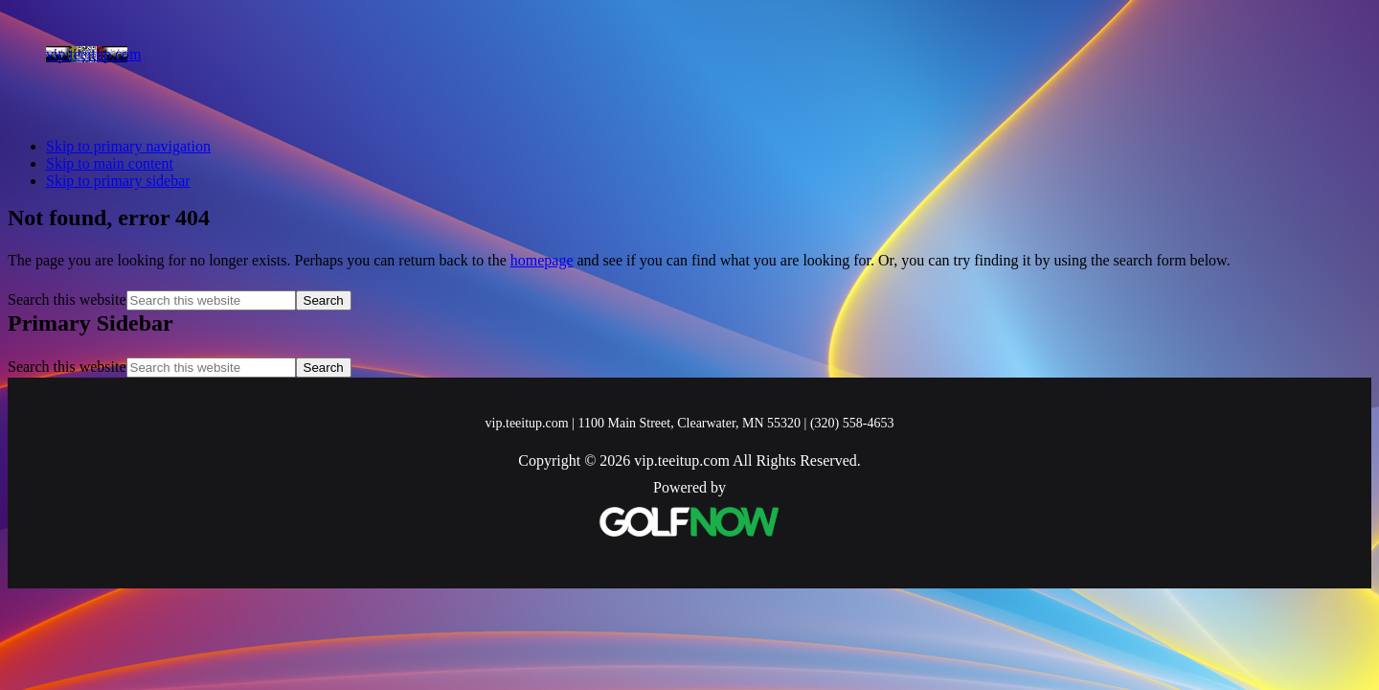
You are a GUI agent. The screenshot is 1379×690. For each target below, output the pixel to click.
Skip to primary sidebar (118, 180)
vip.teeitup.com (94, 54)
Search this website (67, 299)
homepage (542, 260)
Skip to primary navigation (128, 146)
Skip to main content (109, 163)
